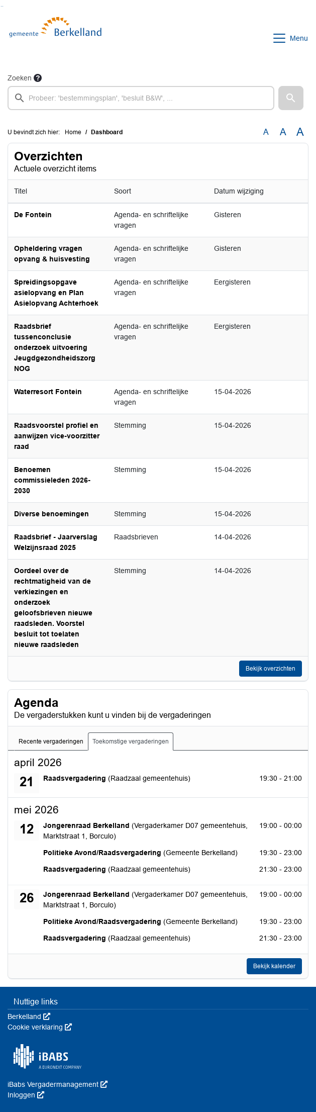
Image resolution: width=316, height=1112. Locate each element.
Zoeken (20, 78)
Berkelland (29, 1016)
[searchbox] (141, 98)
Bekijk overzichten (270, 668)
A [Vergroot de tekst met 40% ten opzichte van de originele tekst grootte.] (300, 132)
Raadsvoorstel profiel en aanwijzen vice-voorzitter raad (56, 435)
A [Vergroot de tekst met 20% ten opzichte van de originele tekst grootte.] (283, 132)
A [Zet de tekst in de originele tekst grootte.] (266, 132)
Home (73, 132)
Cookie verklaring (40, 1027)
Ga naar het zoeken (1, 6)
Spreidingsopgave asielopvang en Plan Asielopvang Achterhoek (56, 292)
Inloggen (26, 1095)
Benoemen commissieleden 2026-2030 (52, 480)
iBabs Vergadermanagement (58, 1084)
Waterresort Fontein (48, 392)
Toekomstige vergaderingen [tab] (130, 741)
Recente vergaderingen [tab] (51, 741)
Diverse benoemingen (51, 514)
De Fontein (33, 215)
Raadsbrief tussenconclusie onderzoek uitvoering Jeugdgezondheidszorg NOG (54, 347)
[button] (290, 98)
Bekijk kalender (274, 966)
